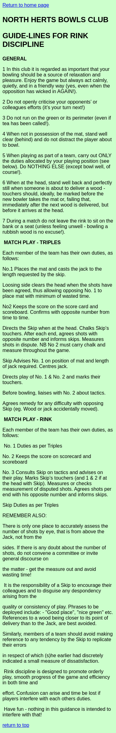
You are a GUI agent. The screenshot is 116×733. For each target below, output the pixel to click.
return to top (15, 725)
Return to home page (25, 5)
